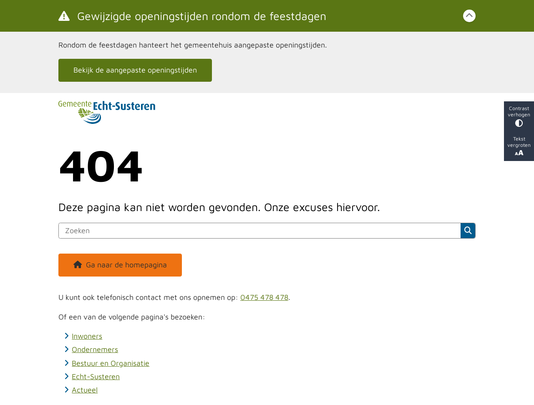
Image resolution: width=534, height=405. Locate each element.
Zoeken (468, 230)
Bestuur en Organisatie (110, 363)
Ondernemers (95, 349)
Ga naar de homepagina (126, 264)
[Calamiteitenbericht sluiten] (469, 16)
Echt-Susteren (96, 376)
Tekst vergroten (519, 146)
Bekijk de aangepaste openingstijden (135, 69)
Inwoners (87, 336)
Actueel (85, 389)
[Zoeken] (260, 230)
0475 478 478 (264, 297)
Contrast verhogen (519, 116)
